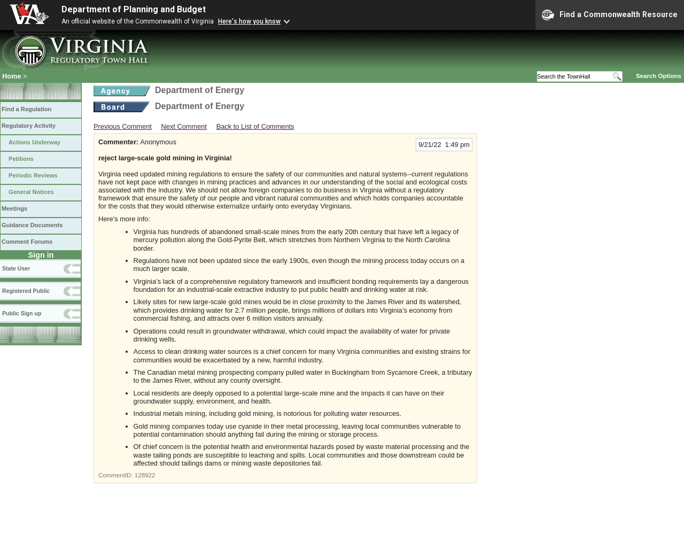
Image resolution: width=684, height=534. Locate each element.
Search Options (658, 76)
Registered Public (26, 291)
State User (16, 268)
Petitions (21, 159)
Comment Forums (27, 241)
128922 (145, 475)
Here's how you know (249, 21)
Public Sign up (21, 313)
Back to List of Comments (255, 126)
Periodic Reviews (33, 175)
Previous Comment (123, 126)
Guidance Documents (32, 225)
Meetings (14, 208)
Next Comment (184, 126)
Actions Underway (34, 142)
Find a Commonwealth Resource (610, 15)
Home (11, 76)
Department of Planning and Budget (133, 9)
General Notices (31, 192)
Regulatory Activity (29, 125)
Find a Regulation (26, 109)
